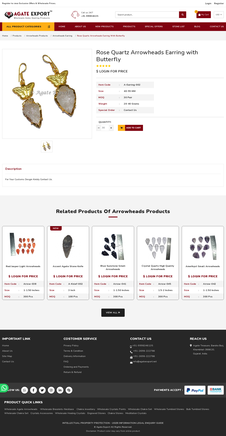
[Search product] (150, 15)
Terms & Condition (73, 350)
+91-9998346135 (142, 345)
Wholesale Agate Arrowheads (20, 409)
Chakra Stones (115, 413)
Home (62, 26)
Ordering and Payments (76, 366)
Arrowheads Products (37, 36)
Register (219, 3)
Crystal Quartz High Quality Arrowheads (158, 267)
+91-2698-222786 (144, 350)
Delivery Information (74, 356)
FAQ (66, 361)
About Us (80, 26)
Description (13, 169)
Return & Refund (73, 372)
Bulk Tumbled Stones (197, 409)
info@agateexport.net (145, 361)
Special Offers (154, 26)
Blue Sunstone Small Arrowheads (113, 267)
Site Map (7, 356)
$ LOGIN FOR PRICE (112, 71)
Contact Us (217, 26)
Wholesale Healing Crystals (70, 413)
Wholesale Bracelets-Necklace (57, 409)
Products (129, 26)
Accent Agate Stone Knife (68, 266)
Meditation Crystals (136, 413)
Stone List (178, 26)
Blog (197, 26)
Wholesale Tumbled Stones (169, 409)
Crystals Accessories (42, 413)
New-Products (104, 26)
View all (113, 312)
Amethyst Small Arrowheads (203, 266)
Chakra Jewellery (86, 409)
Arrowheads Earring (62, 36)
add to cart (129, 128)
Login (208, 3)
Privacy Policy (71, 345)
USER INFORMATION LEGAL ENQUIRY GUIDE (138, 423)
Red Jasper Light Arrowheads (23, 266)
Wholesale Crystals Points (111, 409)
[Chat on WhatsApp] (4, 388)
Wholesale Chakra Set (140, 409)
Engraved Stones (96, 413)
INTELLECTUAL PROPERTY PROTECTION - (86, 423)
